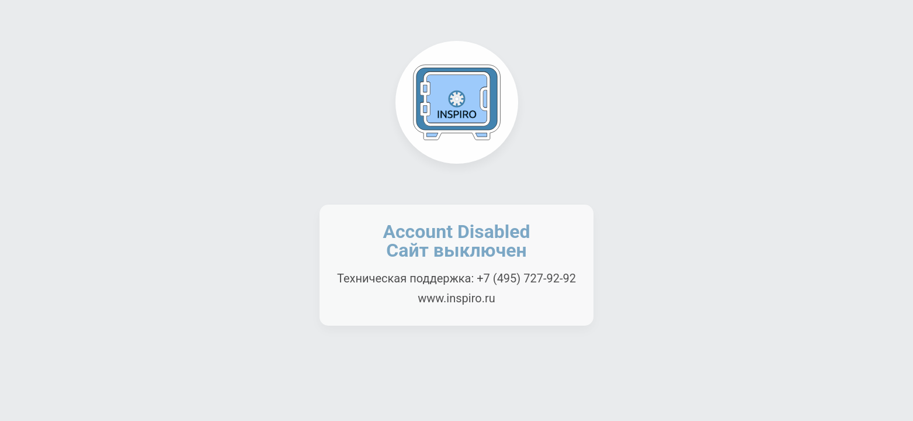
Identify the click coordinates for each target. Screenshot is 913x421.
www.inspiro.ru (456, 298)
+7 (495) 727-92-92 (526, 278)
